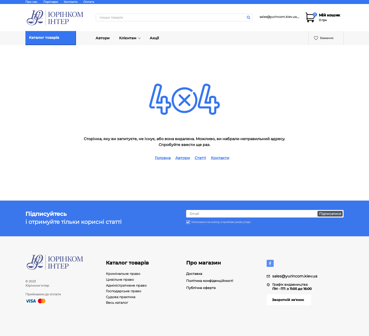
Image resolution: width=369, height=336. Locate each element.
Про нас (31, 2)
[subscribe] (265, 210)
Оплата (88, 2)
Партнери (50, 2)
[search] (174, 17)
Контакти (70, 2)
